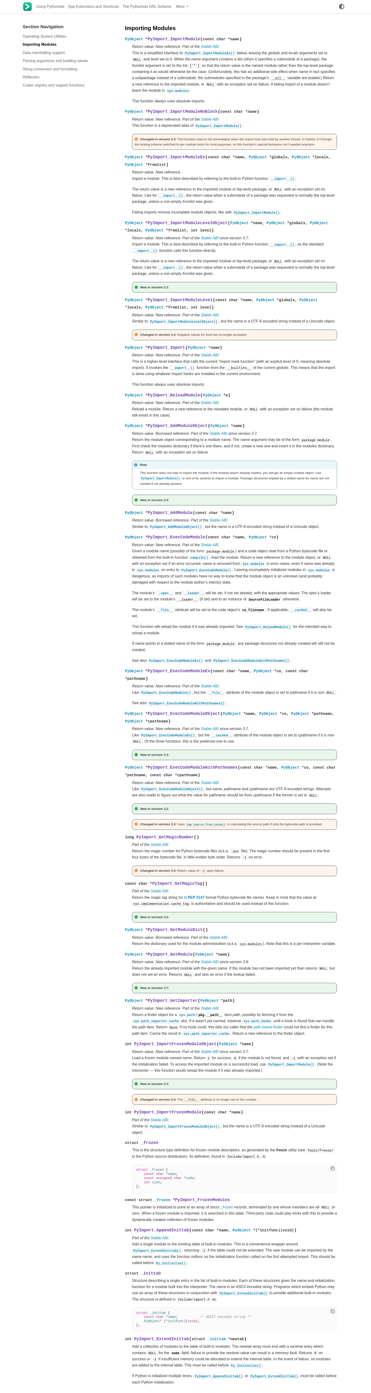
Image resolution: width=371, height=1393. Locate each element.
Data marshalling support (44, 53)
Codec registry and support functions (53, 85)
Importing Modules (40, 44)
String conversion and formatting (50, 69)
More (181, 7)
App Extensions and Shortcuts (93, 7)
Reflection (31, 77)
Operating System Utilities (44, 36)
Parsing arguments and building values (55, 61)
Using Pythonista (50, 7)
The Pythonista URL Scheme (147, 7)
